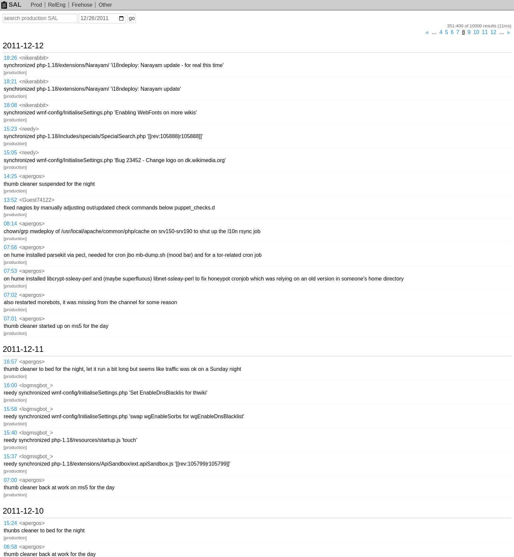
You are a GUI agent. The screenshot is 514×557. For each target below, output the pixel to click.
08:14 (10, 223)
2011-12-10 (23, 511)
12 (493, 32)
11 (485, 32)
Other (105, 5)
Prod (36, 5)
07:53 (10, 271)
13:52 (10, 200)
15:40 (10, 433)
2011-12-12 (23, 45)
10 (476, 32)
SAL (11, 4)
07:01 (10, 319)
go (132, 18)
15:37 (10, 456)
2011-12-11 (23, 349)
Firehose (82, 5)
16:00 (10, 385)
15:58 (10, 409)
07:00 (10, 480)
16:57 (10, 362)
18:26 (10, 58)
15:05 (10, 152)
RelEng (56, 5)
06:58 (10, 547)
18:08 (10, 105)
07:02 (10, 295)
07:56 (10, 247)
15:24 (10, 523)
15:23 (10, 129)
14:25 (10, 176)
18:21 (10, 81)
